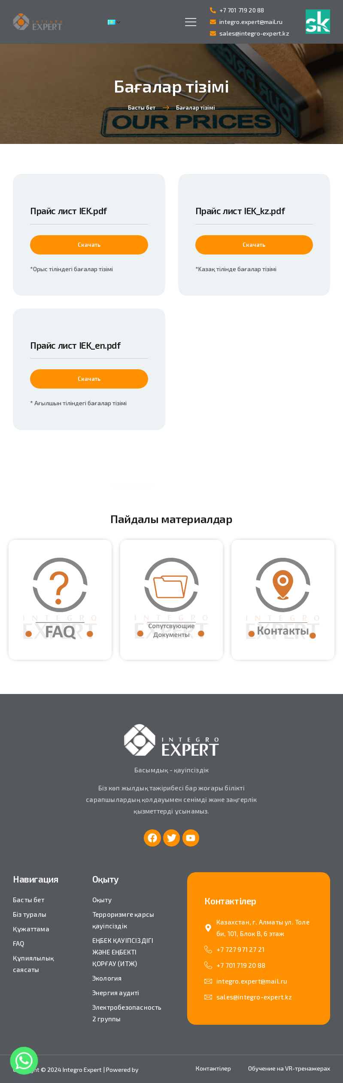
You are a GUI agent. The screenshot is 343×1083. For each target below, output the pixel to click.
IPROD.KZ (152, 1069)
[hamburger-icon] (190, 22)
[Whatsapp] (24, 1060)
